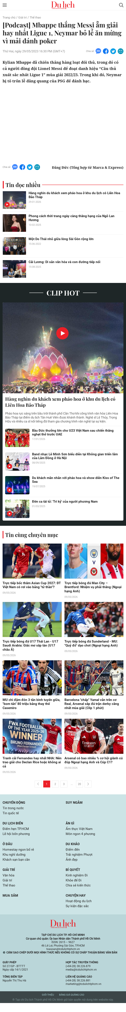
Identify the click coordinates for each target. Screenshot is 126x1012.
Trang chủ (9, 17)
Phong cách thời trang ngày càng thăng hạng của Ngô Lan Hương (73, 218)
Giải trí (23, 17)
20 (79, 787)
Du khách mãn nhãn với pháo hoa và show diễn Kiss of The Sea (73, 480)
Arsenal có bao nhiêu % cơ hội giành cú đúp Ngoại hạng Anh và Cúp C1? (91, 763)
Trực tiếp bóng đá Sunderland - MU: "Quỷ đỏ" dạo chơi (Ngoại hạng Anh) (91, 645)
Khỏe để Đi (74, 888)
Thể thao (37, 17)
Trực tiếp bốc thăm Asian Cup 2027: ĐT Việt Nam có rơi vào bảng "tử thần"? (32, 586)
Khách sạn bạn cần (17, 866)
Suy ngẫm (74, 806)
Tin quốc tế (11, 817)
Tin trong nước (14, 812)
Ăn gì (70, 828)
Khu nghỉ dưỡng (15, 861)
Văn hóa (9, 882)
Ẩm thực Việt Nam (80, 834)
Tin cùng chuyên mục (32, 535)
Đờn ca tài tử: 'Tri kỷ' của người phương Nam (66, 502)
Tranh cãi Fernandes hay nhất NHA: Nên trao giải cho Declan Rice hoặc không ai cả (30, 765)
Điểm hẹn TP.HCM (16, 834)
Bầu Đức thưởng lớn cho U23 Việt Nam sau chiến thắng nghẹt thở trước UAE (74, 433)
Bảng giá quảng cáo (71, 1003)
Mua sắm (10, 904)
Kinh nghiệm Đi (77, 882)
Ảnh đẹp (72, 866)
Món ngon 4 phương (81, 839)
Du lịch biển (13, 828)
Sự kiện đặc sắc (78, 915)
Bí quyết (73, 877)
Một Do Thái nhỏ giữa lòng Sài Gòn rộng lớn (62, 239)
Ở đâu (8, 849)
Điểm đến (73, 855)
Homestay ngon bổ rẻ (19, 855)
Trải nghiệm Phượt (80, 861)
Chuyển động (14, 806)
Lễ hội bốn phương (17, 839)
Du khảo (73, 849)
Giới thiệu (48, 1003)
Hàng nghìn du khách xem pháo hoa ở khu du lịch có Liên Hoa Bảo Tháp (76, 195)
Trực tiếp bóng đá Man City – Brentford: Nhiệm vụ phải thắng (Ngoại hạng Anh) (88, 588)
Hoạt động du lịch (79, 910)
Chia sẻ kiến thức (79, 893)
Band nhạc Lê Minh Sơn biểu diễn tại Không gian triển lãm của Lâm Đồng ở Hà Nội (73, 457)
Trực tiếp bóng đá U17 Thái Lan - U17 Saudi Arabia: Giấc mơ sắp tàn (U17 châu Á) (31, 647)
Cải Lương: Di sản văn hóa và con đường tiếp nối (66, 262)
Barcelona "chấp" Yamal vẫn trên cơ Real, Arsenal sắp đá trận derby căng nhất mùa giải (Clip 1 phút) (92, 706)
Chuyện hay (76, 904)
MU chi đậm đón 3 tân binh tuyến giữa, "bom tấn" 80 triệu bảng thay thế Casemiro (31, 706)
